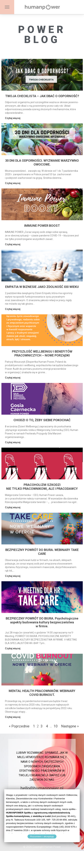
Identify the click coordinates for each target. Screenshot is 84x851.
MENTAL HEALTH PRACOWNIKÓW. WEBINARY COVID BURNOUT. (42, 693)
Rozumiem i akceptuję (42, 836)
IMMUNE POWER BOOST (42, 225)
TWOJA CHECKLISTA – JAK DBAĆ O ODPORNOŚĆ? (42, 96)
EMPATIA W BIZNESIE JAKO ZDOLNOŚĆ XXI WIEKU (42, 287)
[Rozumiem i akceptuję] (75, 816)
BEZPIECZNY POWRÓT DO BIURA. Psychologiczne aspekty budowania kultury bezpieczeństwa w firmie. (42, 622)
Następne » (70, 726)
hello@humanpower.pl (41, 788)
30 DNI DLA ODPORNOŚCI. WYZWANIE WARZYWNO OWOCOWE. (42, 162)
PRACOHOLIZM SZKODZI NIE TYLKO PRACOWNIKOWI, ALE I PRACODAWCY (42, 486)
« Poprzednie (19, 726)
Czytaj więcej (12, 118)
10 (56, 726)
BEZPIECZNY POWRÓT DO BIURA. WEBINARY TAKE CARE (42, 552)
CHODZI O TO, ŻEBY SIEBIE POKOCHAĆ (42, 420)
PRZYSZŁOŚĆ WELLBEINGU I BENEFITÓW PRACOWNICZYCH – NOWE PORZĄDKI (42, 353)
